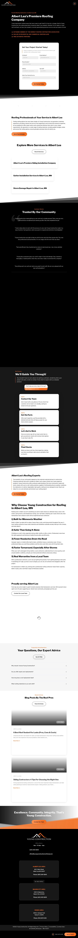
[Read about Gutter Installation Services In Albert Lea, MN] (32, 175)
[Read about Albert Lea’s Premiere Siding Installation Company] (34, 163)
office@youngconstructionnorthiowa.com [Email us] (41, 854)
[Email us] (39, 854)
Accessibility (52, 927)
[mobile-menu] (74, 3)
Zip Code (42, 68)
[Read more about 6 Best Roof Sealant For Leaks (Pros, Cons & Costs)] (39, 732)
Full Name (24, 55)
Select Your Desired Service (28, 75)
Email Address (43, 55)
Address (24, 68)
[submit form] (39, 84)
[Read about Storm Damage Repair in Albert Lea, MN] (30, 188)
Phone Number (25, 62)
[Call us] (70, 934)
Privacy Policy (44, 927)
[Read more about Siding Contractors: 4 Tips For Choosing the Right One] (39, 779)
